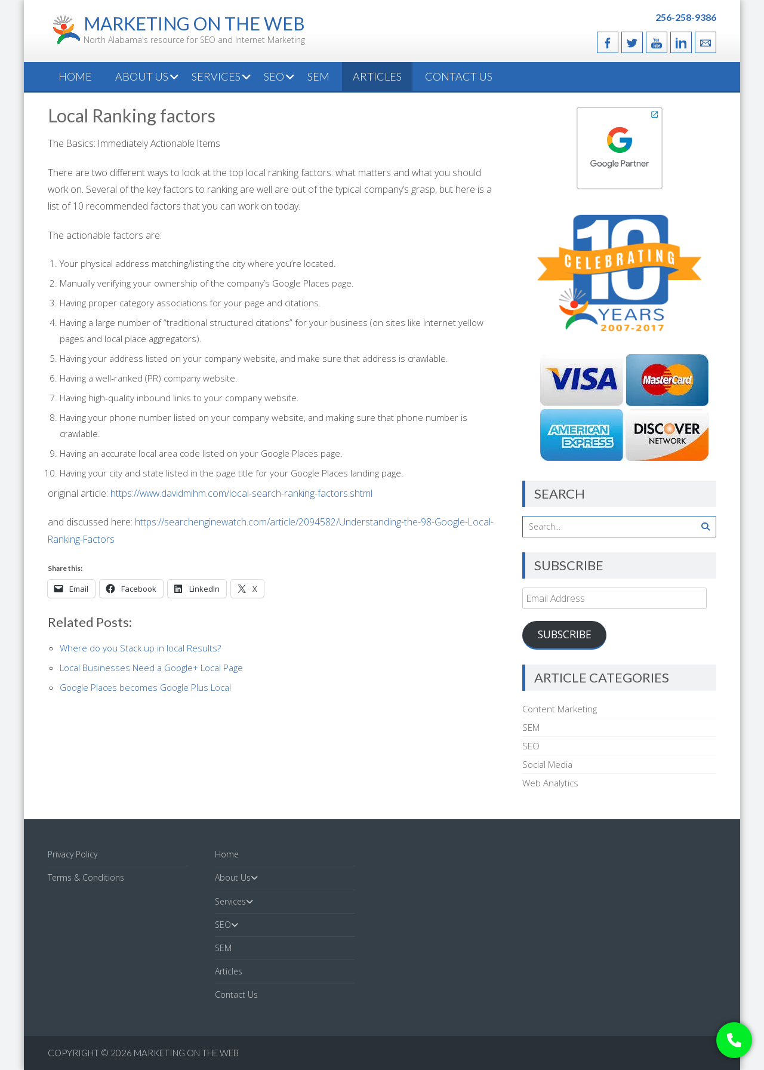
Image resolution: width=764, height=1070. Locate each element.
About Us (141, 76)
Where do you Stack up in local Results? (140, 648)
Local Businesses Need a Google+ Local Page (151, 668)
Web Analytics (550, 783)
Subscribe (565, 634)
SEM (318, 76)
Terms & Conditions (86, 877)
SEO (274, 76)
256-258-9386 (685, 17)
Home (75, 76)
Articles (377, 76)
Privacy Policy (72, 854)
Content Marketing (559, 709)
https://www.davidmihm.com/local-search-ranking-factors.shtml (241, 493)
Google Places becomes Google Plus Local (145, 687)
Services (216, 76)
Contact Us (458, 76)
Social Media (547, 764)
